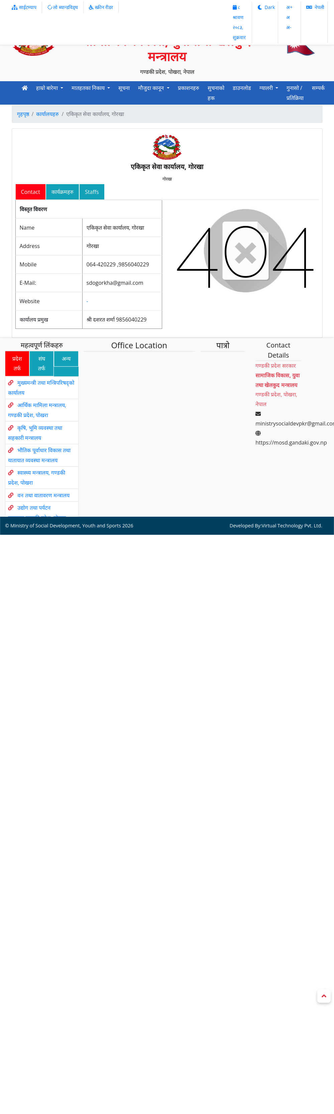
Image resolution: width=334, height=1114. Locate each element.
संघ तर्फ (33, 382)
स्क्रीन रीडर (101, 7)
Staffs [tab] (92, 192)
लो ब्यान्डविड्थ (62, 7)
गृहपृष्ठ (23, 114)
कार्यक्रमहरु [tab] (62, 192)
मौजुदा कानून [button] (151, 88)
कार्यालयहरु (47, 114)
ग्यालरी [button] (266, 88)
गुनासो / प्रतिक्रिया (295, 93)
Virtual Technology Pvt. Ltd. (283, 493)
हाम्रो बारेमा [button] (47, 88)
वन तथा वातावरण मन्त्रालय (49, 475)
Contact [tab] (30, 192)
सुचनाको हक (216, 93)
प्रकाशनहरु (188, 88)
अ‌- (289, 27)
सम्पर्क (318, 88)
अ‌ (288, 17)
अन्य (59, 379)
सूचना (124, 88)
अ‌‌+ (289, 7)
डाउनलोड (242, 88)
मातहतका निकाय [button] (89, 88)
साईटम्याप (24, 7)
